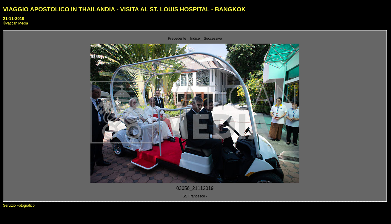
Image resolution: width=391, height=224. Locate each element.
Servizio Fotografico (19, 205)
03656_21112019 (195, 188)
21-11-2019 (13, 18)
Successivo (213, 38)
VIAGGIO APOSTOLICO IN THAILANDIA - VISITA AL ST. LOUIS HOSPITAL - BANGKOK (124, 9)
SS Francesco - (195, 196)
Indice (195, 38)
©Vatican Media (15, 23)
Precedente (177, 38)
